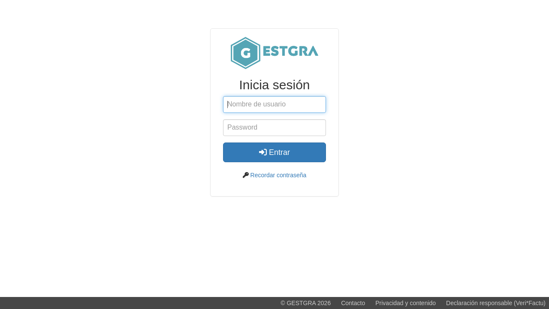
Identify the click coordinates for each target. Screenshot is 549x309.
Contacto (353, 303)
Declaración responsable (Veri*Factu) (496, 303)
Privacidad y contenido (405, 303)
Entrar (274, 152)
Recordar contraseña (278, 175)
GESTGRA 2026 (309, 303)
